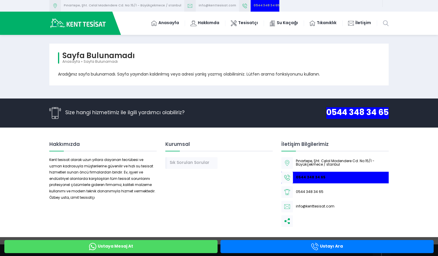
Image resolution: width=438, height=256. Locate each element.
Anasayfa (71, 62)
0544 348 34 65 (266, 5)
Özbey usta (59, 198)
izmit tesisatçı (82, 198)
